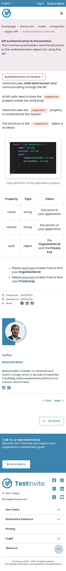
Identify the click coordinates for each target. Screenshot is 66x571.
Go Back (51, 421)
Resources (27, 26)
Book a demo (55, 3)
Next (59, 401)
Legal (9, 538)
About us (12, 548)
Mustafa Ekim (12, 362)
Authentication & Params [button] (22, 77)
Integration (57, 26)
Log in (40, 3)
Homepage (8, 26)
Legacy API (11, 31)
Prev (47, 401)
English (6, 3)
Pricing (10, 529)
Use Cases (12, 509)
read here (28, 268)
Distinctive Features (19, 519)
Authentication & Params (39, 31)
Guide (42, 26)
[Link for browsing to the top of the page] (58, 549)
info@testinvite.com (14, 499)
